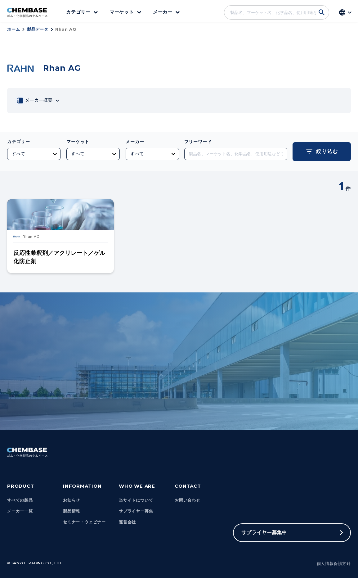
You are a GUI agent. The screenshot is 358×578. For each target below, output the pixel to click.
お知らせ (71, 500)
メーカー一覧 (20, 511)
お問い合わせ (187, 500)
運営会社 (127, 522)
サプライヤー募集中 (264, 532)
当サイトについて (136, 500)
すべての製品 (20, 500)
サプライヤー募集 (136, 511)
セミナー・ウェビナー (84, 522)
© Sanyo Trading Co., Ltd (34, 563)
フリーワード (198, 141)
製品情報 (71, 511)
